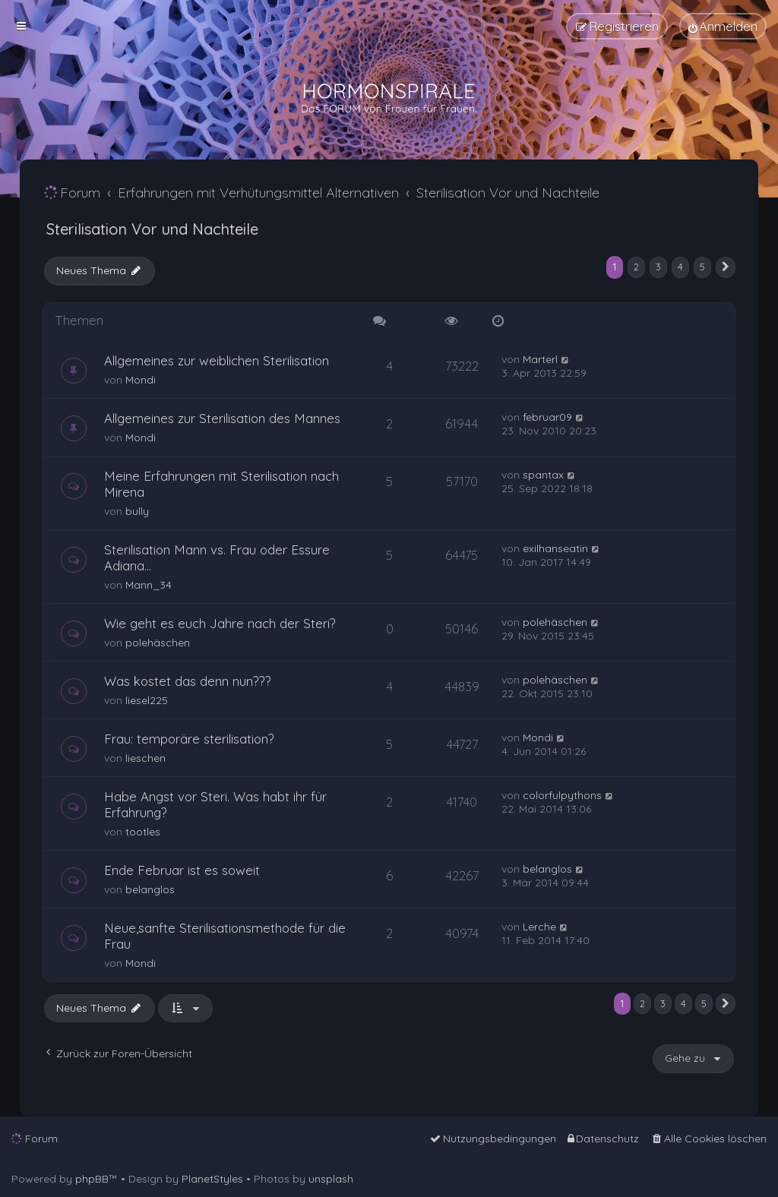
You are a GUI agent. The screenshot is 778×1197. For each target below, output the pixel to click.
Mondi (140, 380)
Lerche (539, 926)
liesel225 (146, 700)
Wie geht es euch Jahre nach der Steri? (220, 623)
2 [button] (636, 267)
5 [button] (702, 267)
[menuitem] (723, 26)
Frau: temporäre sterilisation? (189, 739)
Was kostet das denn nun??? (187, 681)
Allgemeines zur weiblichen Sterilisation (216, 360)
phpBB (92, 1179)
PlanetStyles (212, 1179)
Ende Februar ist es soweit (182, 870)
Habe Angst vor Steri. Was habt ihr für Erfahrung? (215, 804)
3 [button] (658, 267)
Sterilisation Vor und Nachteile (152, 229)
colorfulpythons (562, 795)
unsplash (330, 1179)
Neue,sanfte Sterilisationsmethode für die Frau (225, 936)
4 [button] (680, 267)
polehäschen (157, 642)
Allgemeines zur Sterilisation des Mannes (222, 418)
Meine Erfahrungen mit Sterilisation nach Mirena (221, 484)
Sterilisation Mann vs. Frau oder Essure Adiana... (217, 557)
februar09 (547, 417)
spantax (543, 475)
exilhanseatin (555, 548)
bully (137, 511)
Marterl (540, 359)
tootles (142, 832)
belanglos (150, 889)
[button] (725, 267)
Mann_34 (148, 585)
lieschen (145, 758)
